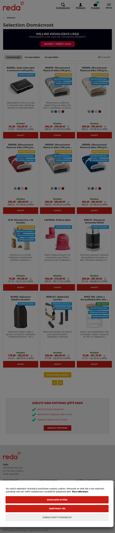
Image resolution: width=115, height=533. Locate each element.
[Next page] (54, 382)
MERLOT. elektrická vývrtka (57, 298)
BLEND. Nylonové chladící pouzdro (21, 298)
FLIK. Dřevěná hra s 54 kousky (20, 221)
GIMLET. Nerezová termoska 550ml (94, 221)
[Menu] (107, 6)
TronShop (22, 530)
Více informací (80, 491)
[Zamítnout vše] (57, 508)
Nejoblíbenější (13, 57)
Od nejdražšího (52, 57)
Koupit (20, 135)
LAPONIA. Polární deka (57, 219)
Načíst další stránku (57, 375)
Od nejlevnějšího (32, 57)
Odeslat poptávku (57, 428)
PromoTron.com (35, 530)
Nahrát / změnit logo (57, 43)
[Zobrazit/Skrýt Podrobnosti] (57, 517)
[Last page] (60, 382)
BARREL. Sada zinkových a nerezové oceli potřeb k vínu (21, 70)
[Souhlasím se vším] (57, 499)
